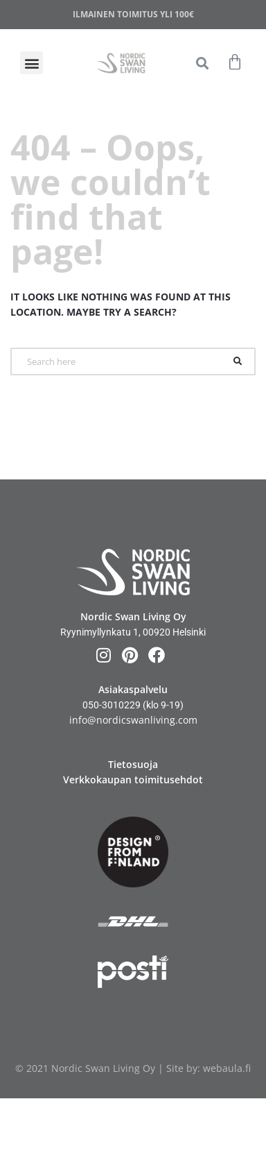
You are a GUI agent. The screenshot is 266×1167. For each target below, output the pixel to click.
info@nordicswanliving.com (133, 719)
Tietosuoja (133, 764)
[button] (202, 62)
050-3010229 (111, 704)
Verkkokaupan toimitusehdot (133, 779)
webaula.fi (227, 1068)
